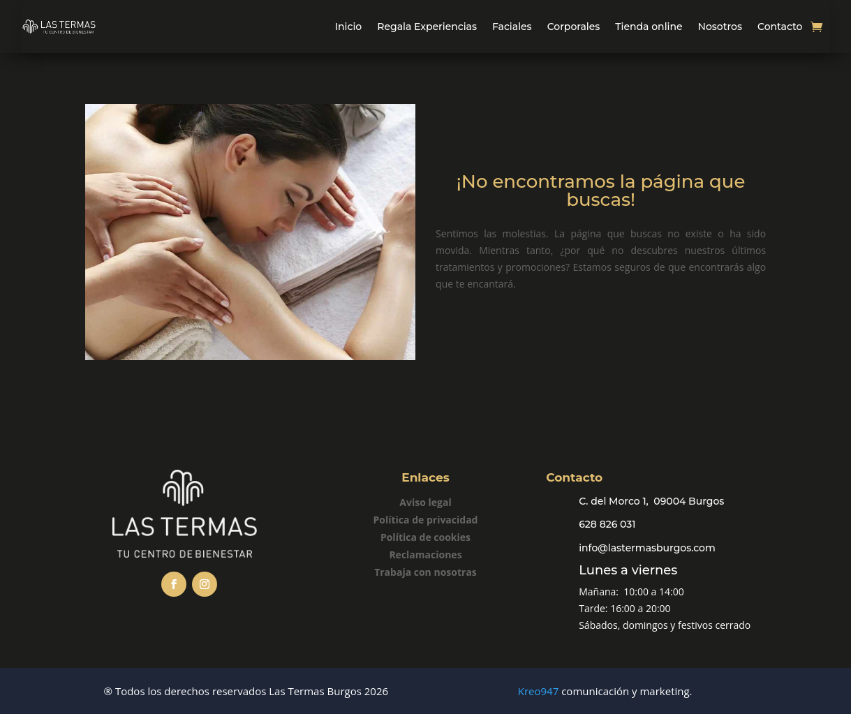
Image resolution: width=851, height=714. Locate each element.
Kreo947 (538, 691)
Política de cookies (425, 537)
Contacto (780, 26)
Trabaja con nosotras (425, 572)
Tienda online (648, 26)
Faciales (512, 26)
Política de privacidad (425, 519)
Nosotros (720, 26)
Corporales (573, 26)
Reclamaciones (425, 554)
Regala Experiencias (427, 26)
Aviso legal (425, 502)
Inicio (348, 26)
